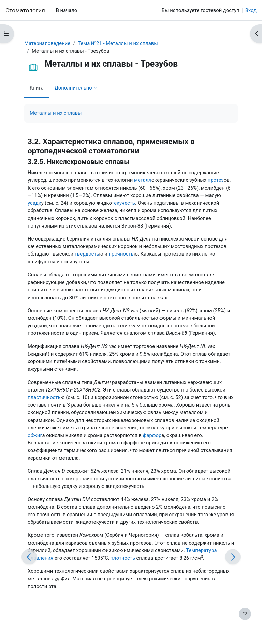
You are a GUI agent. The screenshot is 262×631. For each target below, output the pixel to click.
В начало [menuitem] (66, 10)
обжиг (35, 435)
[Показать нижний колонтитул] (245, 614)
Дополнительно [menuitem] (73, 88)
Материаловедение (47, 43)
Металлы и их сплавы (56, 113)
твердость (87, 254)
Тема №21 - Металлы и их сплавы (118, 43)
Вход (251, 10)
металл (142, 180)
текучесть (123, 203)
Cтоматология (25, 10)
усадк (34, 203)
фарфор (152, 435)
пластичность (44, 397)
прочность (121, 254)
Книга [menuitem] (37, 88)
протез (216, 180)
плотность (123, 558)
